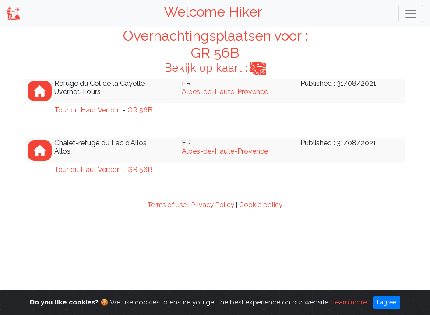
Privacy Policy (212, 205)
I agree (386, 302)
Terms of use (167, 205)
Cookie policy (260, 205)
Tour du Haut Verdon (87, 110)
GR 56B (139, 110)
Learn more (349, 302)
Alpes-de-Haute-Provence (225, 92)
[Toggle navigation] (410, 13)
